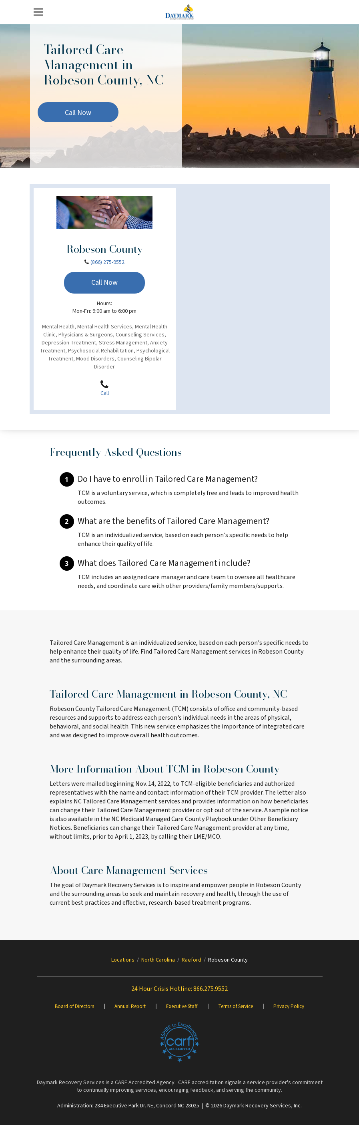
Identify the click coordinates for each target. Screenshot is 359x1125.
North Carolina (158, 960)
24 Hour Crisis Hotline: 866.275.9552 (179, 988)
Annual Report (130, 1006)
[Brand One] (180, 1042)
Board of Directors (74, 1006)
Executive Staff (182, 1006)
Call (104, 388)
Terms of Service (235, 1006)
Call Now (78, 113)
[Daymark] (179, 12)
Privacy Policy (288, 1006)
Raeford (191, 960)
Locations (122, 960)
